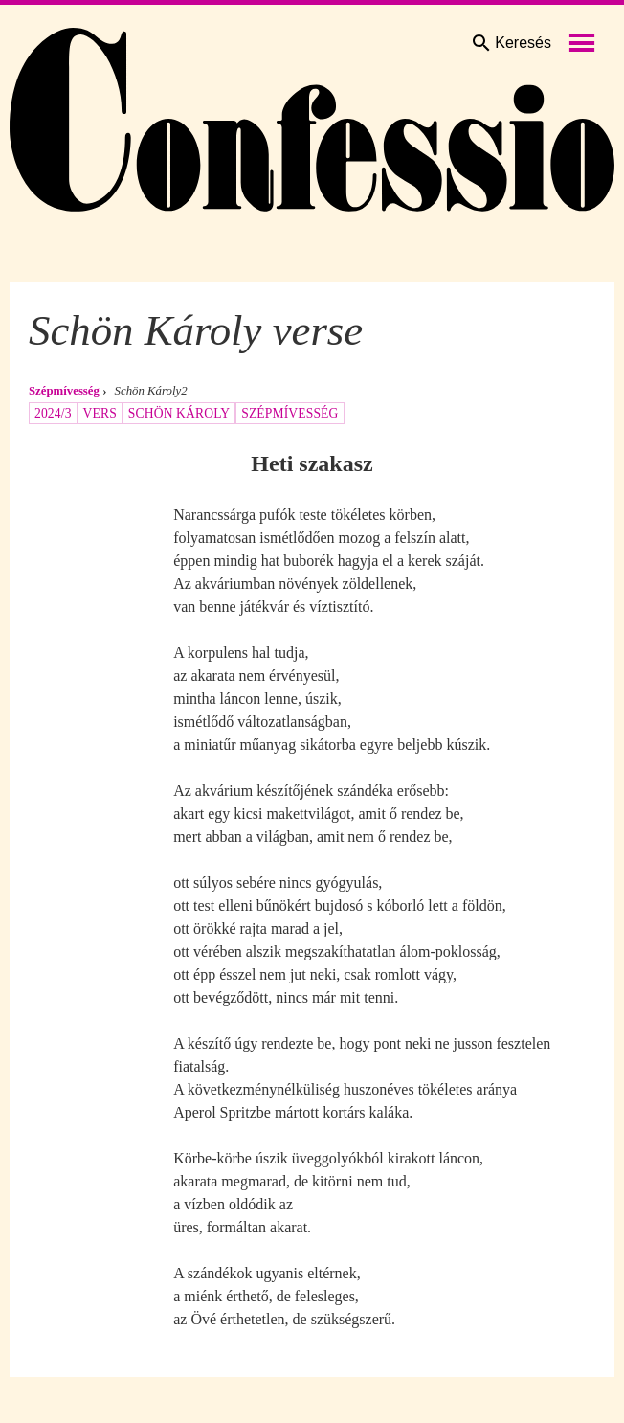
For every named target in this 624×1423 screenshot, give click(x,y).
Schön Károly (179, 413)
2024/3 (53, 413)
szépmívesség (289, 413)
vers (100, 413)
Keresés (510, 43)
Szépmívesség (64, 390)
